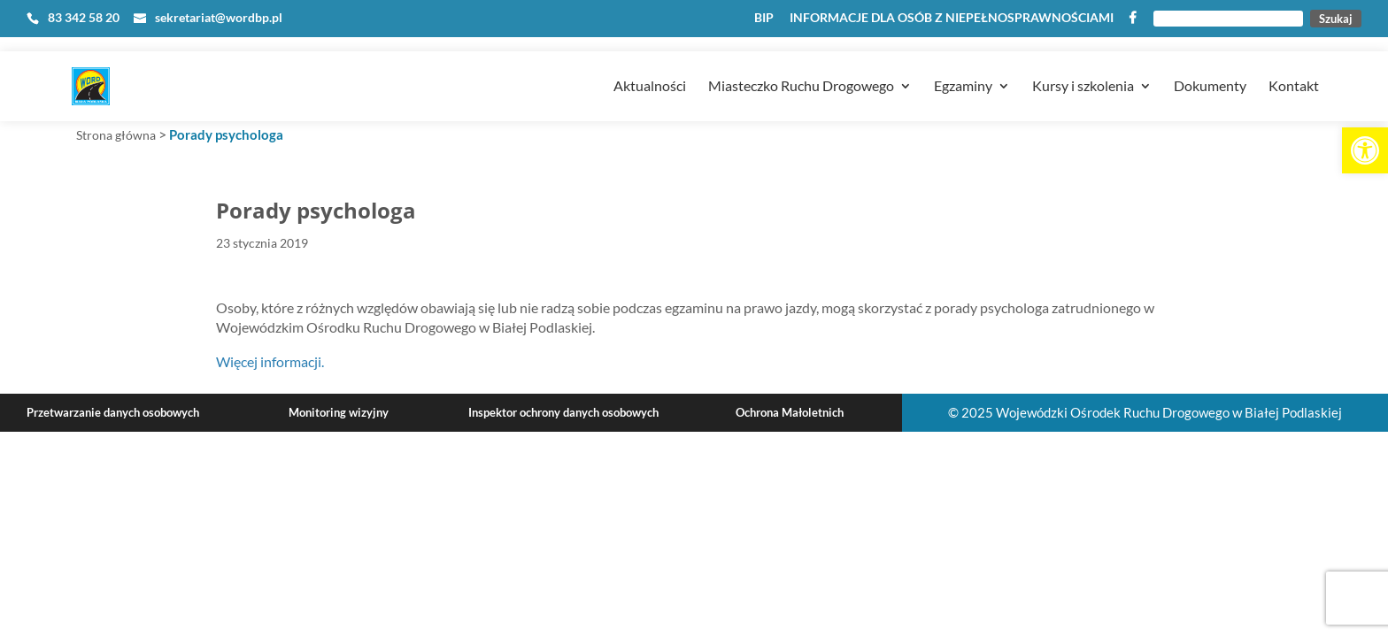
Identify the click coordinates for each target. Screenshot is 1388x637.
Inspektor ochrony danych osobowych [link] (563, 412)
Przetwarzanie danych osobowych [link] (113, 412)
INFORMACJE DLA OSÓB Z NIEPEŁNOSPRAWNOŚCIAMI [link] (952, 18)
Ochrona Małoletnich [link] (790, 412)
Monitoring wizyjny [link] (339, 412)
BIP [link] (764, 18)
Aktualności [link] (649, 63)
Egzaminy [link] (963, 63)
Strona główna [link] (116, 134)
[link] (1365, 150)
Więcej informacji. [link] (270, 361)
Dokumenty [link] (1210, 63)
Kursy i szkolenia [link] (1083, 63)
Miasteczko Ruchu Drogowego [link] (801, 63)
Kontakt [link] (1293, 63)
